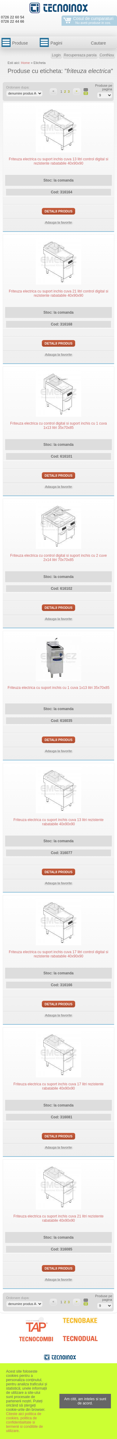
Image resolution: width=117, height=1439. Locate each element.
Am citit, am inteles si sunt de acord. (85, 1401)
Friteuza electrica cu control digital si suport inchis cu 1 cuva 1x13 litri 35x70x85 (58, 425)
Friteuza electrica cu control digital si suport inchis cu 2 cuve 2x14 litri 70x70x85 (58, 557)
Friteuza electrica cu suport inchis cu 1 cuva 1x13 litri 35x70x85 (58, 688)
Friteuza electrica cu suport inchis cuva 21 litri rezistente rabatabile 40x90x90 (58, 1218)
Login (56, 55)
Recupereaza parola (80, 55)
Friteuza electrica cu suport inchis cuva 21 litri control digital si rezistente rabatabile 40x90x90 (58, 293)
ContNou (107, 55)
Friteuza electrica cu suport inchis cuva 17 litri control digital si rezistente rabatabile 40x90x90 (58, 954)
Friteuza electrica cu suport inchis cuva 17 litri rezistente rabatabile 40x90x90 (58, 1086)
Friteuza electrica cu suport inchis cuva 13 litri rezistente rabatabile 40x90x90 (58, 822)
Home (25, 63)
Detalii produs (58, 211)
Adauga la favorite (58, 222)
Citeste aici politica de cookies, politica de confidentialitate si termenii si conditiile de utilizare (24, 1422)
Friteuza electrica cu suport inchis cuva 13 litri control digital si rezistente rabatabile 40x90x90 (58, 161)
